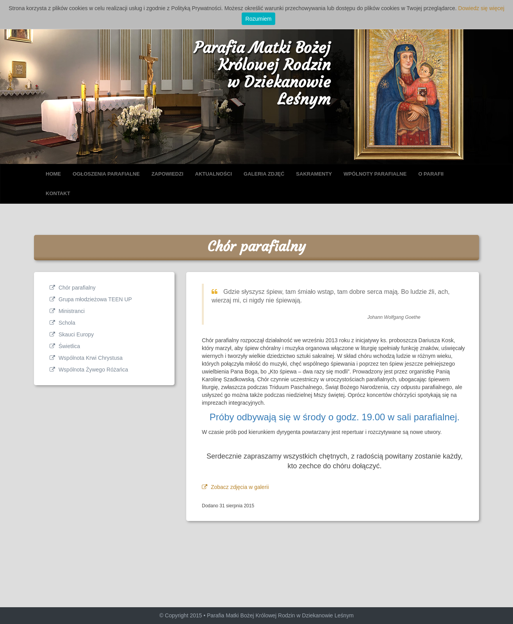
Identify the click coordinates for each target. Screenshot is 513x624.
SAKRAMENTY (314, 174)
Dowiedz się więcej (481, 8)
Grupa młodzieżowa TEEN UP (91, 299)
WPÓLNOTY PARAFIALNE (375, 174)
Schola (62, 323)
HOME (53, 174)
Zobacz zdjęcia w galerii (235, 487)
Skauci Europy (72, 334)
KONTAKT (58, 193)
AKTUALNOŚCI (213, 174)
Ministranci (67, 311)
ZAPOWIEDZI (167, 174)
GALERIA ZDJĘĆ (264, 174)
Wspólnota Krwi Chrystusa (86, 358)
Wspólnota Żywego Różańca (89, 369)
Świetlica (65, 346)
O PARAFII (431, 174)
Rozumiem (259, 19)
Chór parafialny (73, 287)
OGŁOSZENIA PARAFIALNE (106, 174)
